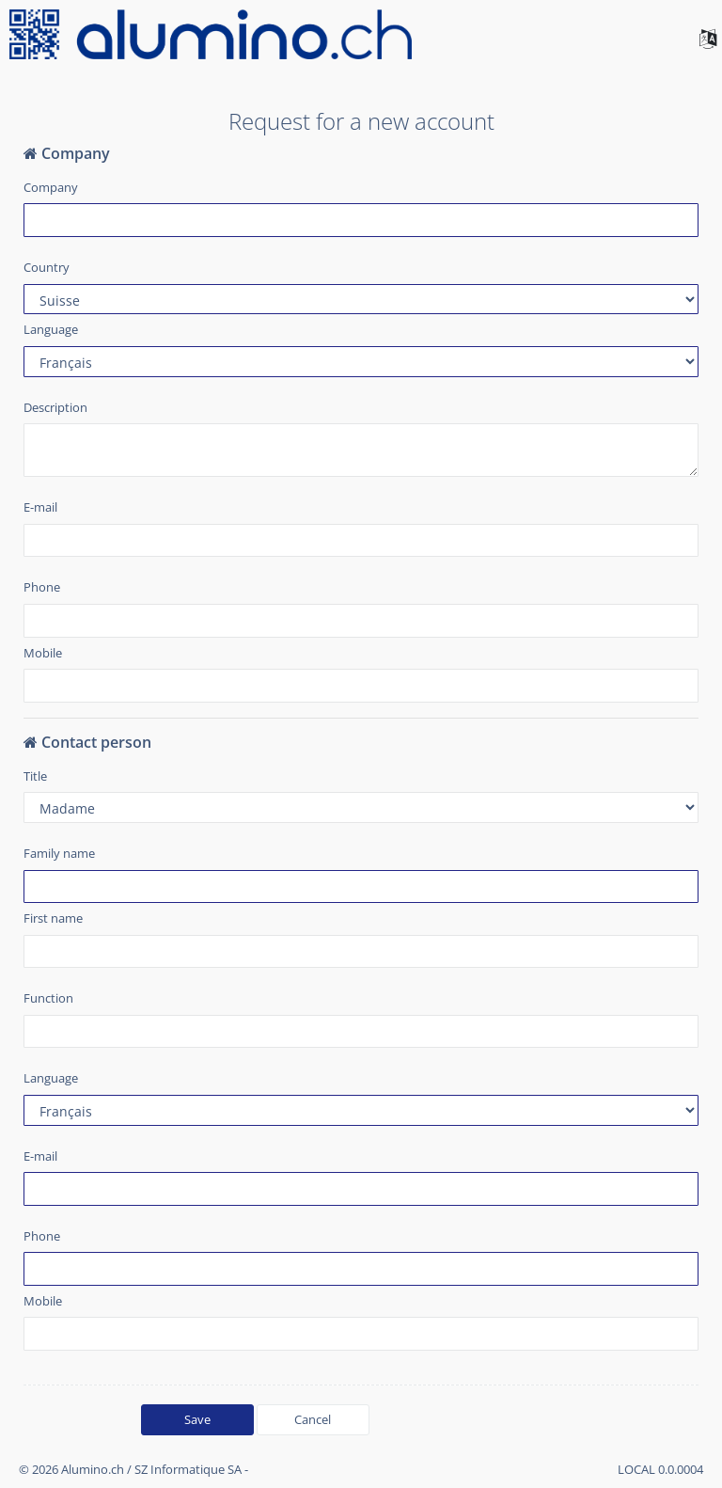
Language (51, 329)
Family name (59, 853)
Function (48, 997)
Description (55, 407)
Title (35, 776)
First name (53, 918)
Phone (42, 586)
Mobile (43, 652)
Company (51, 187)
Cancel (312, 1419)
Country (47, 267)
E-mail (40, 507)
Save (197, 1419)
